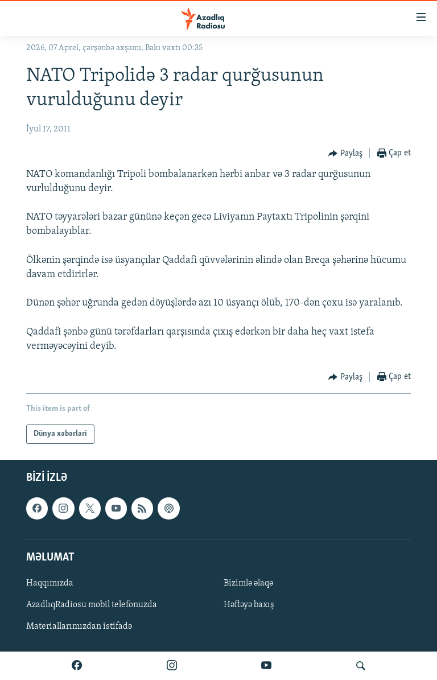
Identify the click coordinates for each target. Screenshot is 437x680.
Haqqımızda (49, 583)
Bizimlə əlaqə (248, 583)
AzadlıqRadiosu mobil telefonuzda (91, 604)
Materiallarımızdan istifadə (79, 626)
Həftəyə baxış (249, 604)
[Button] (345, 153)
